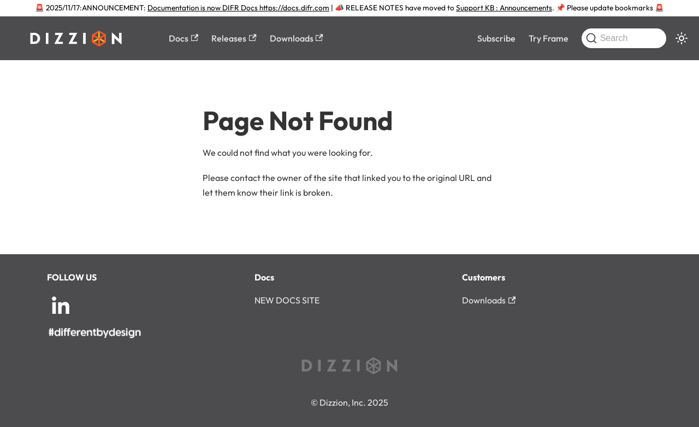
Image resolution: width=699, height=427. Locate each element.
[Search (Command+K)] (624, 38)
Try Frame (548, 38)
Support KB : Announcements (504, 8)
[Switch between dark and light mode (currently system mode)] (681, 38)
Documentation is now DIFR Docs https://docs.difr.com (238, 8)
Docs (183, 38)
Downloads (296, 38)
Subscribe (496, 38)
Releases (233, 38)
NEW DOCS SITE (286, 300)
